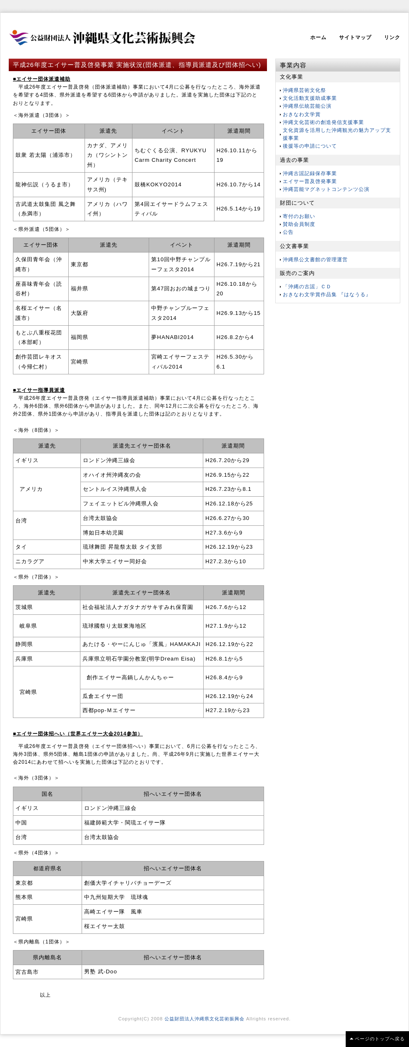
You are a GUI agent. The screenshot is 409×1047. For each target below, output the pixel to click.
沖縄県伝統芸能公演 (307, 106)
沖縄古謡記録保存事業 (310, 173)
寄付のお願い (299, 216)
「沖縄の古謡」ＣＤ (307, 287)
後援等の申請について (310, 146)
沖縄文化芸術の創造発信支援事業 (323, 122)
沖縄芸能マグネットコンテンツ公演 (326, 189)
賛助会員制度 (299, 224)
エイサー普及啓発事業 (310, 181)
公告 (288, 232)
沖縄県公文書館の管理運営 (315, 259)
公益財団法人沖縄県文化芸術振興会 (204, 1018)
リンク (392, 37)
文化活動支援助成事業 (310, 98)
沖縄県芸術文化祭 (304, 90)
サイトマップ (355, 37)
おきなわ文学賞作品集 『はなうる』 (327, 294)
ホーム (318, 37)
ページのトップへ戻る (380, 1038)
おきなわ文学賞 (302, 114)
